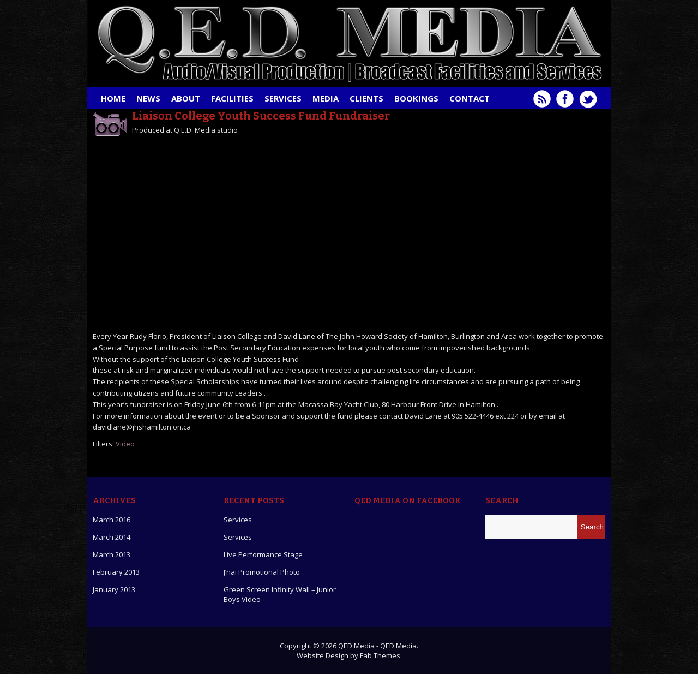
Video (125, 444)
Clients (366, 98)
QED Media (356, 646)
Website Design (322, 655)
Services (283, 98)
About (185, 98)
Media (325, 98)
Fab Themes (380, 655)
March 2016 (111, 519)
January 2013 (114, 589)
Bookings (416, 98)
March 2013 (111, 554)
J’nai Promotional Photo (262, 572)
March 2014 (111, 537)
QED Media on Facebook (407, 500)
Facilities (232, 98)
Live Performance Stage (263, 554)
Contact (469, 98)
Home (113, 98)
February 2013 (116, 572)
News (148, 98)
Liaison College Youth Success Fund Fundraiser (261, 115)
